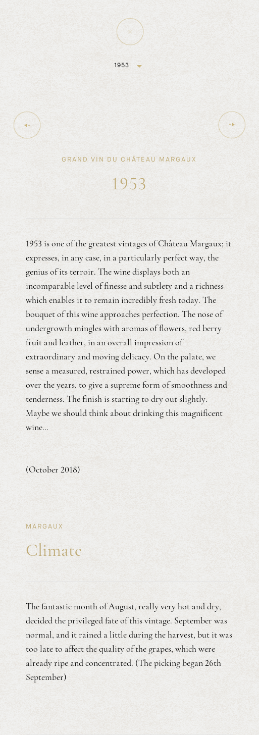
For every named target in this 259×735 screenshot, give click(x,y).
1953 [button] (121, 65)
